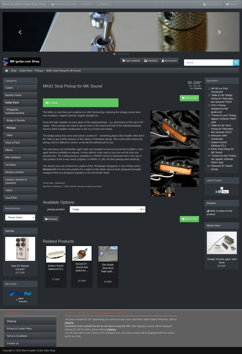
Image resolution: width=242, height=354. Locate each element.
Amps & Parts (12, 142)
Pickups (39, 70)
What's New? (214, 225)
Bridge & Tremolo (15, 120)
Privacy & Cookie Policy (19, 328)
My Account (169, 60)
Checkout (150, 60)
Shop (13, 70)
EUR (87, 4)
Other (9, 135)
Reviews (51, 219)
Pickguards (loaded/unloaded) (14, 111)
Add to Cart (189, 98)
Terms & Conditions (17, 336)
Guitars (9, 87)
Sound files (11, 197)
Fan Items (10, 164)
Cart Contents (131, 60)
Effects (9, 150)
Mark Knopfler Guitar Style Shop (24, 4)
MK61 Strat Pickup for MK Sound (63, 70)
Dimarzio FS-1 (50, 169)
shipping (198, 88)
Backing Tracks (13, 95)
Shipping (11, 321)
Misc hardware (13, 157)
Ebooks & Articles (14, 172)
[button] (20, 32)
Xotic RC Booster (20, 266)
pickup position (56, 209)
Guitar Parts (25, 70)
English (103, 4)
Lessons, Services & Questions (16, 181)
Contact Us (12, 343)
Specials (9, 231)
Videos (9, 190)
